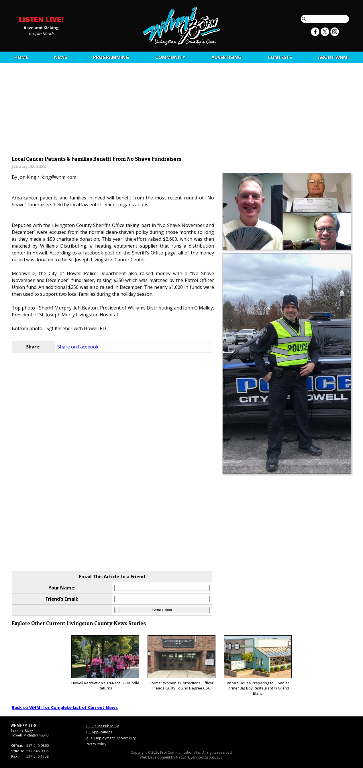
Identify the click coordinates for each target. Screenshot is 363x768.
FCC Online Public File (102, 726)
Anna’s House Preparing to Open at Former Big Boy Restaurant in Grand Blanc (258, 665)
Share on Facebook (78, 347)
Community (170, 57)
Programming (111, 57)
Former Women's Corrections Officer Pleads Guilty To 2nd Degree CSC (181, 663)
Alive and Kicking (41, 27)
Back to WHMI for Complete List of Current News (65, 707)
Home (21, 57)
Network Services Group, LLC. (199, 757)
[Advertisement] (181, 111)
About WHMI (333, 57)
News (60, 57)
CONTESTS (280, 57)
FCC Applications (98, 732)
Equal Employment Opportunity (110, 738)
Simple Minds (41, 33)
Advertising (226, 57)
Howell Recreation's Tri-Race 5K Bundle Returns (105, 663)
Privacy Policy (95, 744)
